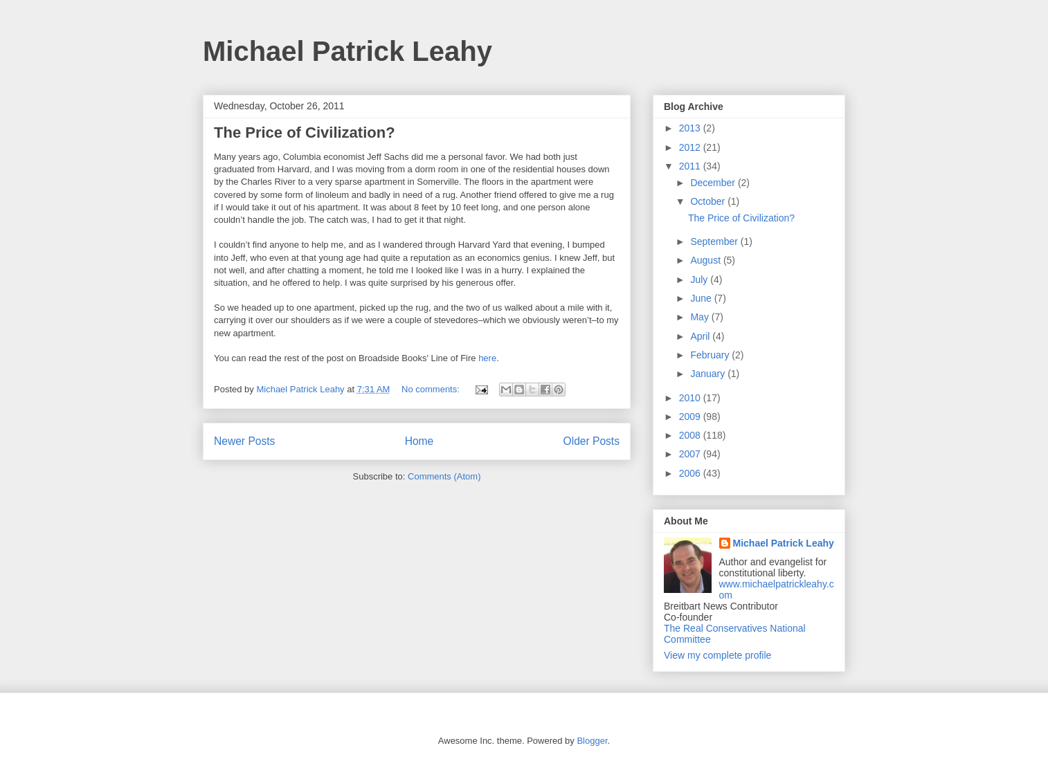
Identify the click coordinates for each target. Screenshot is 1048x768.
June (702, 298)
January (709, 373)
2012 (691, 147)
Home (419, 441)
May (700, 316)
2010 (691, 397)
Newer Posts (244, 441)
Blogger (592, 740)
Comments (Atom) (444, 476)
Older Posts (591, 441)
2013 (691, 128)
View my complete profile (717, 655)
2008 (691, 435)
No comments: (431, 389)
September (715, 241)
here (487, 358)
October (709, 201)
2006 (691, 473)
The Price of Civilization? (304, 132)
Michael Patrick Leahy (347, 51)
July (700, 279)
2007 (691, 453)
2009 (691, 416)
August (706, 260)
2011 (691, 166)
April (701, 336)
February (711, 354)
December (713, 182)
